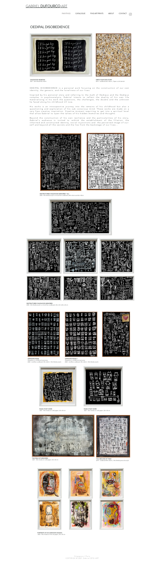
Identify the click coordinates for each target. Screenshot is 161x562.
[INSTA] (130, 14)
